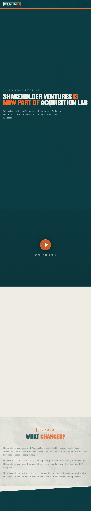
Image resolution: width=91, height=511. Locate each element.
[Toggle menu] (85, 4)
